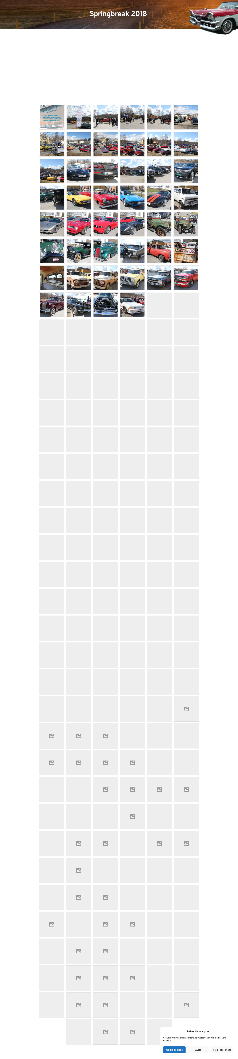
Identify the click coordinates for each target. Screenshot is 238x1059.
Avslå (198, 1049)
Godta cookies (174, 1049)
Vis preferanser (222, 1049)
